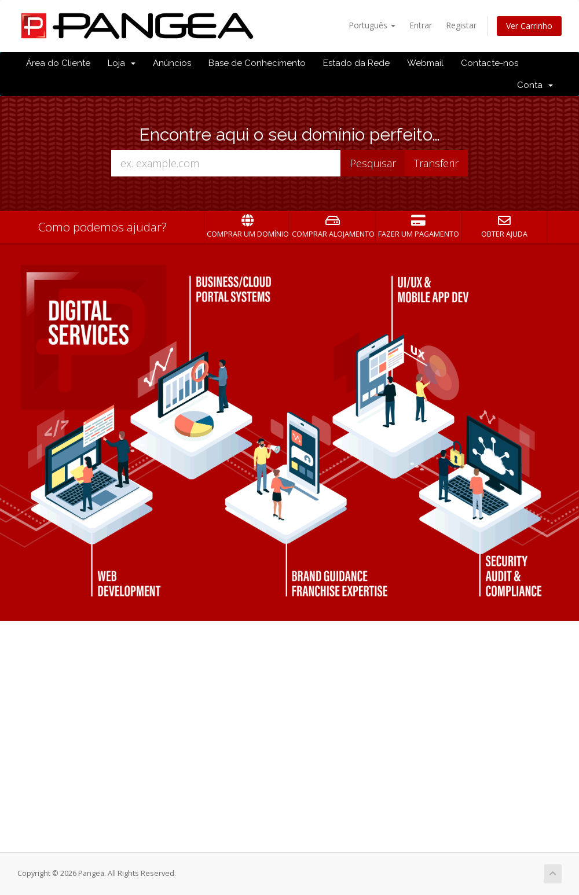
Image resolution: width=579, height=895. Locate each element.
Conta (535, 85)
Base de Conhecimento (257, 63)
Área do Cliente (58, 63)
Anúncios (172, 63)
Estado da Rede (356, 63)
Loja (121, 63)
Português (372, 25)
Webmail (425, 63)
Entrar (420, 25)
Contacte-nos (489, 63)
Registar (461, 25)
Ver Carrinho (529, 25)
